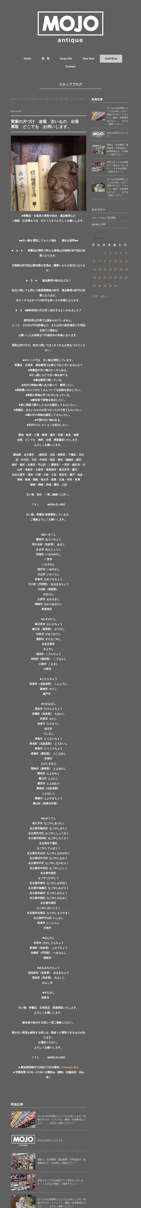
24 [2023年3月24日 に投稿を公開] (115, 277)
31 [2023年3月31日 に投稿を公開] (115, 286)
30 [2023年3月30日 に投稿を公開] (110, 286)
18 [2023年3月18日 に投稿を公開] (121, 269)
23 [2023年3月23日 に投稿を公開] (110, 277)
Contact (70, 66)
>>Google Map (70, 1067)
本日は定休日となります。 (51, 1140)
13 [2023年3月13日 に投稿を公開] (94, 269)
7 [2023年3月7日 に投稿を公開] (99, 261)
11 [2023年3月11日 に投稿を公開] (121, 261)
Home (27, 58)
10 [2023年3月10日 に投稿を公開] (115, 261)
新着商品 (96, 224)
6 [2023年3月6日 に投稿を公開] (94, 261)
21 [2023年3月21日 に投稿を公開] (99, 277)
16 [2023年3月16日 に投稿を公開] (110, 269)
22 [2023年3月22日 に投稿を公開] (104, 277)
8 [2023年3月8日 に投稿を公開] (105, 261)
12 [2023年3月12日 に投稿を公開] (126, 261)
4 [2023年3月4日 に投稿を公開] (121, 253)
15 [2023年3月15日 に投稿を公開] (104, 269)
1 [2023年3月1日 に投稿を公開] (105, 253)
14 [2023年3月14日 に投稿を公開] (99, 269)
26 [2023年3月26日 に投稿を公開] (126, 277)
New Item (88, 58)
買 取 (46, 58)
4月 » (103, 296)
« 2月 (95, 296)
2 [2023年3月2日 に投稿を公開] (110, 253)
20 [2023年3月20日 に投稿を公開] (94, 277)
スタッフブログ (70, 84)
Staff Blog (111, 58)
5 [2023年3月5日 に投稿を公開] (126, 253)
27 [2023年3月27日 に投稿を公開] (94, 286)
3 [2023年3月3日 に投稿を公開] (115, 253)
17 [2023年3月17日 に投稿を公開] (115, 269)
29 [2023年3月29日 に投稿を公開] (104, 286)
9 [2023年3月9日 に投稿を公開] (110, 261)
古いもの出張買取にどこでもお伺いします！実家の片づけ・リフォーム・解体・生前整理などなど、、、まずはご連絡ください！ (62, 1119)
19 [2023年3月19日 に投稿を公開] (126, 269)
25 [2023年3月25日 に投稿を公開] (121, 277)
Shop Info (66, 58)
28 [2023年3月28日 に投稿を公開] (99, 286)
